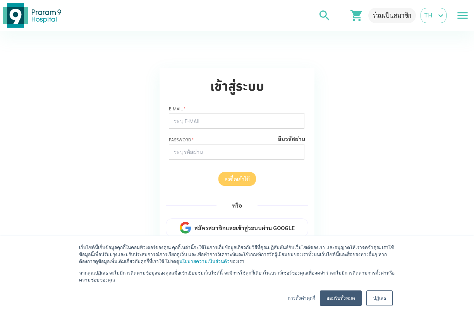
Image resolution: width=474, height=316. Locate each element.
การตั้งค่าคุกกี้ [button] (301, 298)
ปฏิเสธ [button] (379, 298)
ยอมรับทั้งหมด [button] (340, 298)
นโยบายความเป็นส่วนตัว (204, 261)
